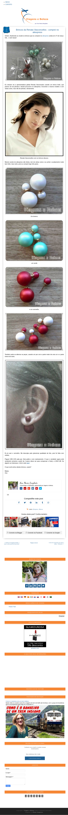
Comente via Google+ (52, 532)
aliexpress (45, 36)
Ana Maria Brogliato (29, 482)
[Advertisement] (19, 673)
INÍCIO (7, 2)
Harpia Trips (12, 606)
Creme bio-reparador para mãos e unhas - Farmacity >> (56, 543)
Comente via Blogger (14, 532)
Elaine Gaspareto (38, 812)
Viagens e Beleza (29, 810)
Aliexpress (35, 509)
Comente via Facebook (33, 532)
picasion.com (35, 648)
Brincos (41, 509)
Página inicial (34, 542)
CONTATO (8, 4)
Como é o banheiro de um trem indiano (17, 701)
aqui (28, 463)
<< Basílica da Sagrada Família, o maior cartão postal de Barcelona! (11, 543)
